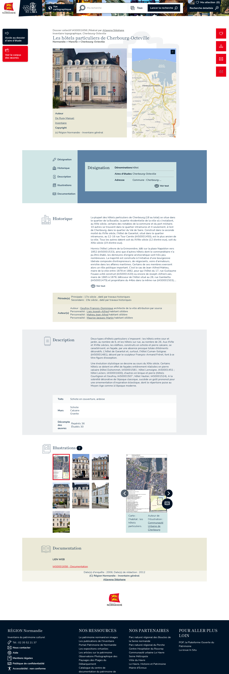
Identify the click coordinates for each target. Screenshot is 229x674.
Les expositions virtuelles (93, 649)
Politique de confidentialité (26, 663)
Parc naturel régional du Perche (147, 645)
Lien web (59, 559)
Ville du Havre (137, 660)
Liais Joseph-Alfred (98, 311)
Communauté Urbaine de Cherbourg (155, 526)
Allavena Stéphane (113, 30)
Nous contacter (19, 647)
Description (62, 176)
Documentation (62, 194)
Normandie (59, 41)
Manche (73, 41)
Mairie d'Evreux (138, 668)
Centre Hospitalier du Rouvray (146, 649)
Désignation (62, 159)
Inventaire (61, 123)
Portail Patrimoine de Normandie (97, 645)
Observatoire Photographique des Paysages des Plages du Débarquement (98, 660)
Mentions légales (20, 658)
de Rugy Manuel (64, 118)
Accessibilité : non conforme (27, 669)
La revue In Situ (188, 650)
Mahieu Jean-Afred (97, 314)
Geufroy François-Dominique (96, 308)
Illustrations (62, 185)
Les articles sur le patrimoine (95, 652)
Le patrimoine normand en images (98, 637)
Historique (61, 168)
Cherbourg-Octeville (93, 41)
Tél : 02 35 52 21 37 (22, 642)
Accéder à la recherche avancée (203, 8)
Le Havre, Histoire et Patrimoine (147, 664)
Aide (13, 653)
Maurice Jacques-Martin (100, 318)
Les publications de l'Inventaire (96, 641)
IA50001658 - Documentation (70, 566)
